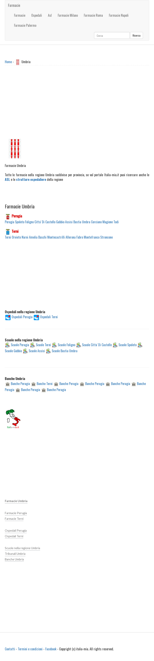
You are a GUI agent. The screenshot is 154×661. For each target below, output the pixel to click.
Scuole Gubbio (13, 350)
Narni (25, 237)
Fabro (79, 237)
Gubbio (60, 221)
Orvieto (16, 237)
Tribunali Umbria (15, 553)
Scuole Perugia (20, 344)
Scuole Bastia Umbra (64, 350)
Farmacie (14, 5)
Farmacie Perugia (16, 513)
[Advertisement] (77, 106)
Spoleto (19, 221)
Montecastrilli (56, 237)
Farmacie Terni (14, 518)
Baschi (42, 237)
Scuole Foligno (66, 344)
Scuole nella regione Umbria (22, 548)
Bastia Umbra (81, 221)
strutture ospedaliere (31, 179)
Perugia (17, 215)
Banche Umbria (14, 559)
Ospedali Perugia (22, 316)
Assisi (69, 221)
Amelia (33, 237)
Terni (15, 231)
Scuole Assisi (37, 350)
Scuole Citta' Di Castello (97, 344)
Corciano (96, 221)
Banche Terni (45, 383)
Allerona (71, 237)
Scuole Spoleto (128, 344)
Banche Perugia (20, 383)
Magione (107, 221)
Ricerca (136, 35)
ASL (7, 179)
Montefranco (91, 237)
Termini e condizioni (30, 649)
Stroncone (106, 237)
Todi (116, 221)
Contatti (10, 649)
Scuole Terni (43, 344)
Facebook (50, 649)
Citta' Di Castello (44, 221)
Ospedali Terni (49, 316)
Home (8, 61)
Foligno (29, 221)
